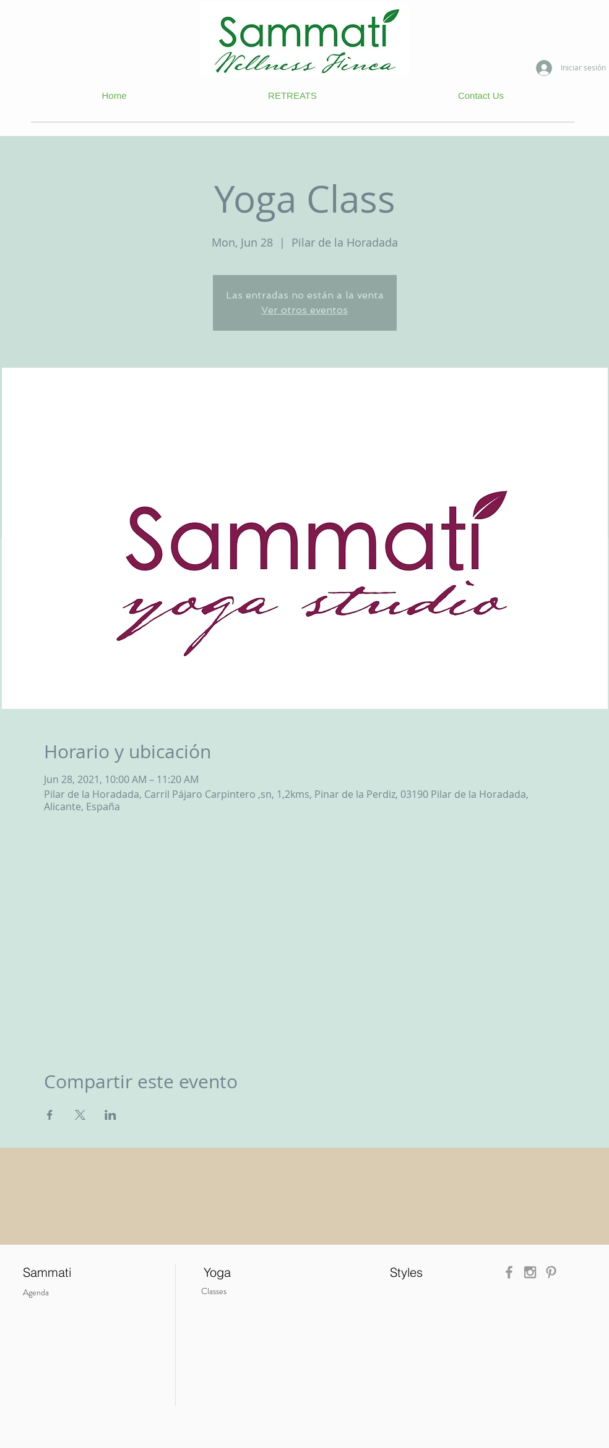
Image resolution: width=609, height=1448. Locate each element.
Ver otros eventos (304, 310)
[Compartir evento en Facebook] (50, 1115)
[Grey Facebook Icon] (509, 1272)
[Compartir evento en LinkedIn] (110, 1115)
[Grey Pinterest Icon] (551, 1272)
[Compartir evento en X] (80, 1115)
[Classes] (235, 1291)
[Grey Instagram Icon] (530, 1272)
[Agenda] (52, 1292)
